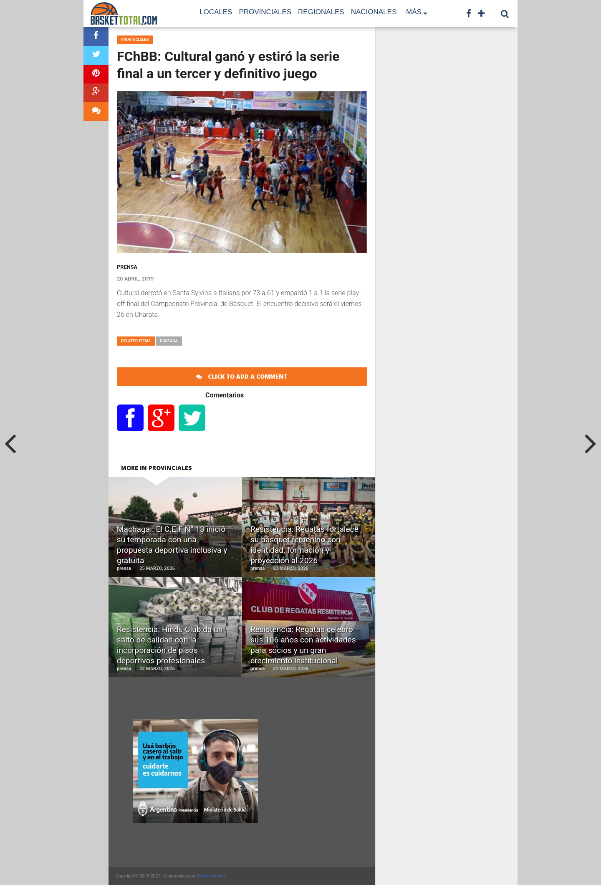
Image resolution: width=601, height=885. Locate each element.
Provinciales (265, 12)
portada (169, 341)
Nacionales (374, 12)
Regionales (321, 12)
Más (414, 12)
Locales (215, 12)
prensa (127, 267)
